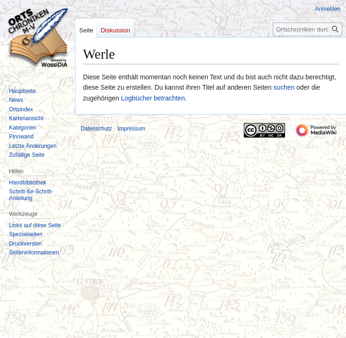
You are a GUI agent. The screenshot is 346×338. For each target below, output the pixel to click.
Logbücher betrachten (153, 98)
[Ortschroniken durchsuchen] (307, 29)
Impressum (131, 128)
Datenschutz (96, 128)
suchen (283, 87)
